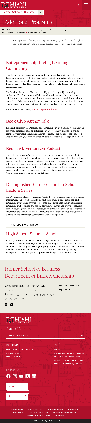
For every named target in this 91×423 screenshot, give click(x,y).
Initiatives (12, 344)
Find (57, 344)
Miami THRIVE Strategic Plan (19, 350)
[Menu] (86, 5)
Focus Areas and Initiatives (13, 32)
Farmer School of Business (18, 12)
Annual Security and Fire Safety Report (65, 412)
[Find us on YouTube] (21, 376)
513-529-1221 (38, 285)
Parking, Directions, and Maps (69, 364)
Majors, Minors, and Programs (69, 353)
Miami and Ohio (13, 357)
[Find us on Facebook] (8, 376)
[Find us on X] (27, 376)
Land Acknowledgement (55, 409)
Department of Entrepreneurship (52, 30)
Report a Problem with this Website (38, 415)
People (57, 350)
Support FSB (64, 289)
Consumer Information (35, 409)
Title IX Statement (19, 412)
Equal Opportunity (17, 409)
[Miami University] (13, 5)
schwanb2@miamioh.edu (44, 109)
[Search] (78, 5)
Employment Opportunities (67, 357)
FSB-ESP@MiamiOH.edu (43, 292)
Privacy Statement (74, 409)
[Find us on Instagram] (14, 376)
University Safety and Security (69, 360)
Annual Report (13, 353)
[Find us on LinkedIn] (34, 376)
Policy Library (59, 415)
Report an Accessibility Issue (39, 412)
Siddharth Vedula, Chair (69, 285)
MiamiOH (6, 30)
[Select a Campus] (45, 336)
